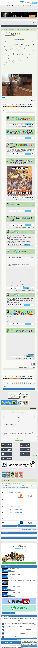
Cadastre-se (35, 2)
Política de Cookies (34, 644)
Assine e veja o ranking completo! (19, 526)
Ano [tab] (12, 618)
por (19, 624)
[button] (2, 2)
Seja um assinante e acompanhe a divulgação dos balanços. (19, 534)
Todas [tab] (11, 644)
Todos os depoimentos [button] (19, 440)
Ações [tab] (25, 618)
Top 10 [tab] (21, 618)
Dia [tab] (4, 618)
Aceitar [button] (29, 646)
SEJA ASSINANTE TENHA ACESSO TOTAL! (15, 492)
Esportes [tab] (19, 620)
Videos (4, 612)
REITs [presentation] (31, 485)
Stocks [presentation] (23, 485)
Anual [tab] (15, 618)
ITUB (19, 497)
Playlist (12, 612)
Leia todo (5, 434)
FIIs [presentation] (14, 485)
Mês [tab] (10, 618)
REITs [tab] (33, 618)
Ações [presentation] (6, 485)
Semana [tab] (7, 618)
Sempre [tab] (18, 618)
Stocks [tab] (30, 618)
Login (31, 2)
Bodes (8, 612)
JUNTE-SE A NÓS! (19, 563)
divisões (34, 455)
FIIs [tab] (27, 618)
